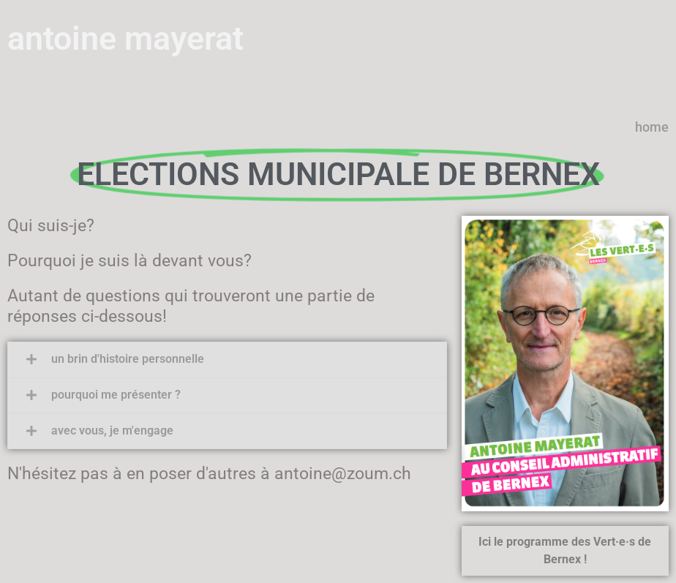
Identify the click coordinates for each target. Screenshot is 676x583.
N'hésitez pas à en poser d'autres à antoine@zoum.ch (209, 474)
